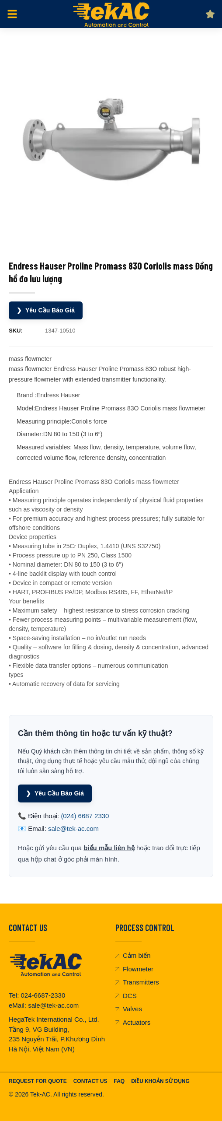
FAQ (119, 1081)
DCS (126, 995)
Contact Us (90, 1081)
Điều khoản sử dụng (160, 1081)
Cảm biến (133, 955)
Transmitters (137, 982)
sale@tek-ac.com (73, 828)
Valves (128, 1008)
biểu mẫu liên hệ (109, 847)
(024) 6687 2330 (85, 816)
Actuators (132, 1022)
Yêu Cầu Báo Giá (46, 310)
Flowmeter (134, 969)
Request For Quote (38, 1081)
